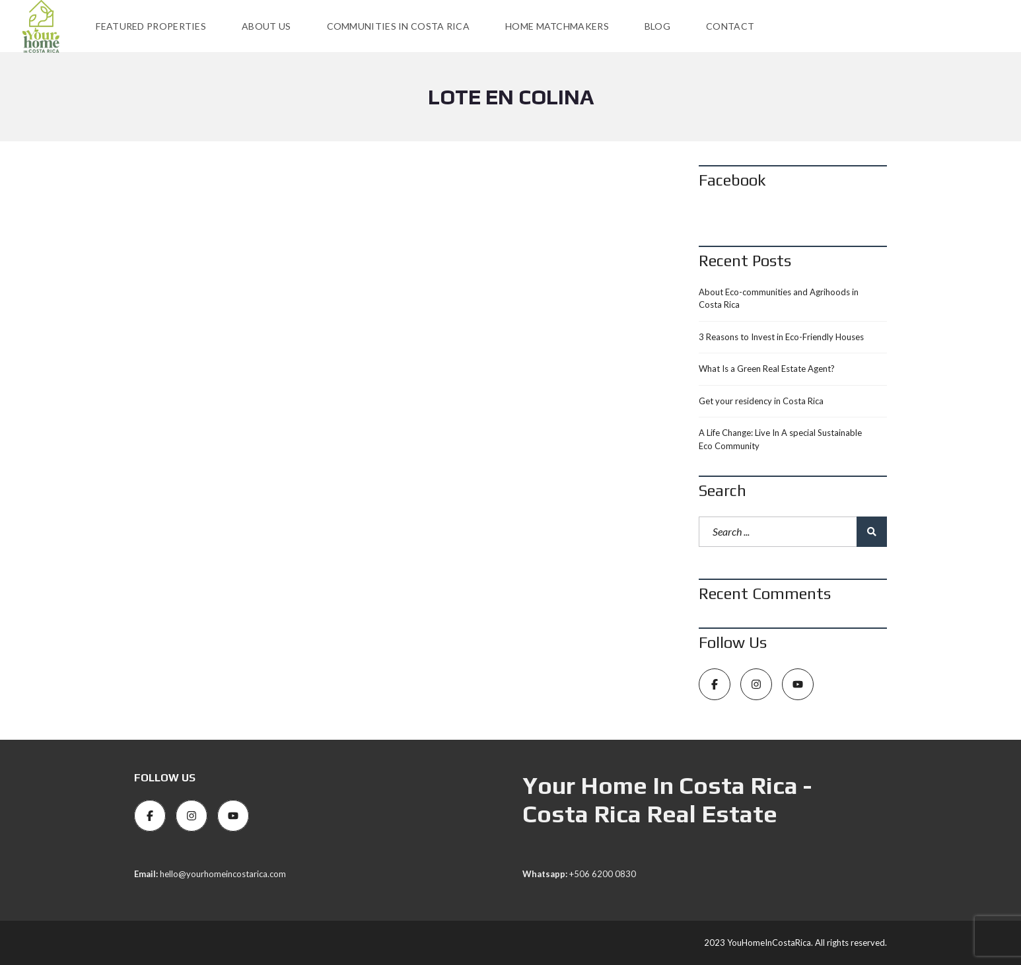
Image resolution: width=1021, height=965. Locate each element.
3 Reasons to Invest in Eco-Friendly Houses (781, 337)
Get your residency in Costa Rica (761, 401)
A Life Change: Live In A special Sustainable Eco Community (780, 439)
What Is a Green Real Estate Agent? (767, 368)
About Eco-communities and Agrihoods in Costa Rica (779, 298)
